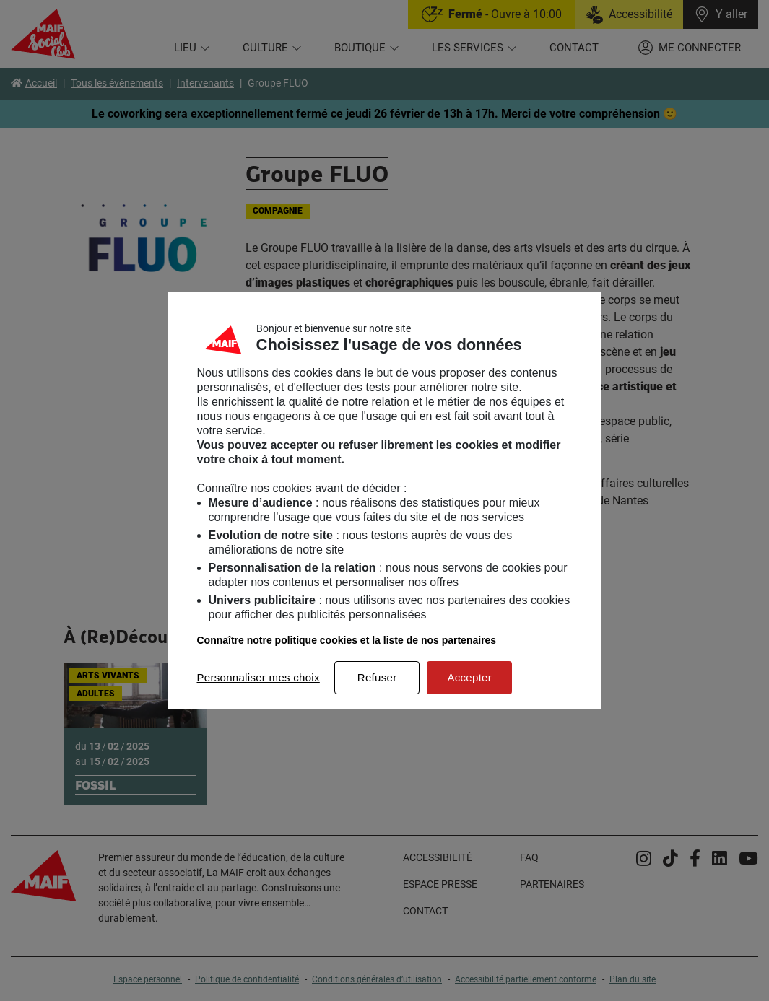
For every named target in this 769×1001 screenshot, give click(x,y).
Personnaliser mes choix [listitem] (258, 677)
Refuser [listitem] (377, 677)
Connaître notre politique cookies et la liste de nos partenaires (347, 640)
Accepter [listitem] (469, 677)
